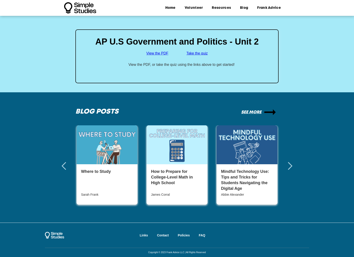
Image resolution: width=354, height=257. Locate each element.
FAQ (202, 235)
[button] (69, 166)
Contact (163, 235)
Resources (221, 8)
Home (170, 8)
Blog (244, 8)
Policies (184, 235)
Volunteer (194, 8)
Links (144, 235)
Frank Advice (269, 8)
